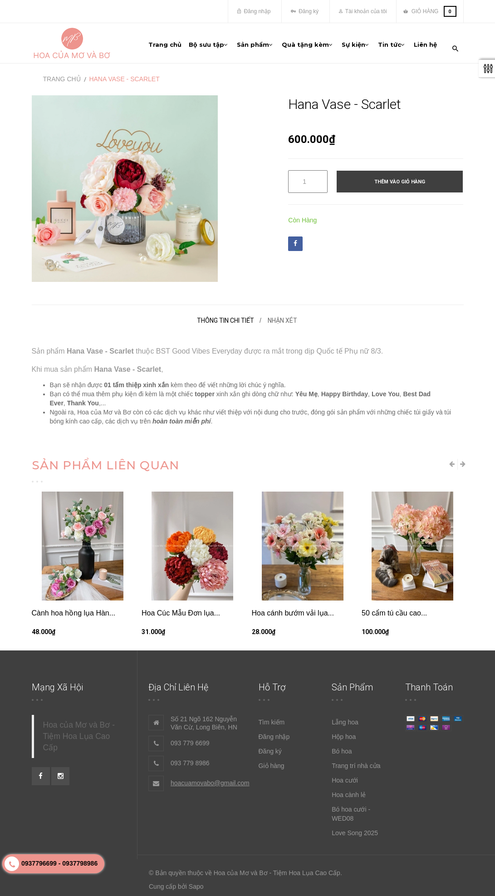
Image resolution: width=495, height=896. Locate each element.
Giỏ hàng (271, 759)
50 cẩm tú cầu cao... (394, 607)
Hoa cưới (345, 774)
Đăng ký (305, 11)
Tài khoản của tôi (363, 11)
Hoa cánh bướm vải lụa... (293, 607)
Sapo (196, 880)
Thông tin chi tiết (225, 314)
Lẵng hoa (345, 716)
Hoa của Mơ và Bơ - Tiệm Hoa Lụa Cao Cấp (79, 730)
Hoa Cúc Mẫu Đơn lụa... (181, 607)
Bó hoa (342, 745)
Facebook (295, 237)
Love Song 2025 (355, 827)
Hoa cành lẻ (349, 789)
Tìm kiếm (272, 716)
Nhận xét (282, 314)
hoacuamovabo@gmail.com (210, 777)
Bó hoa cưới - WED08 (351, 808)
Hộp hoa (344, 730)
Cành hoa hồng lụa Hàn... (74, 607)
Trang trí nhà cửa (356, 759)
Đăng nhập (253, 11)
